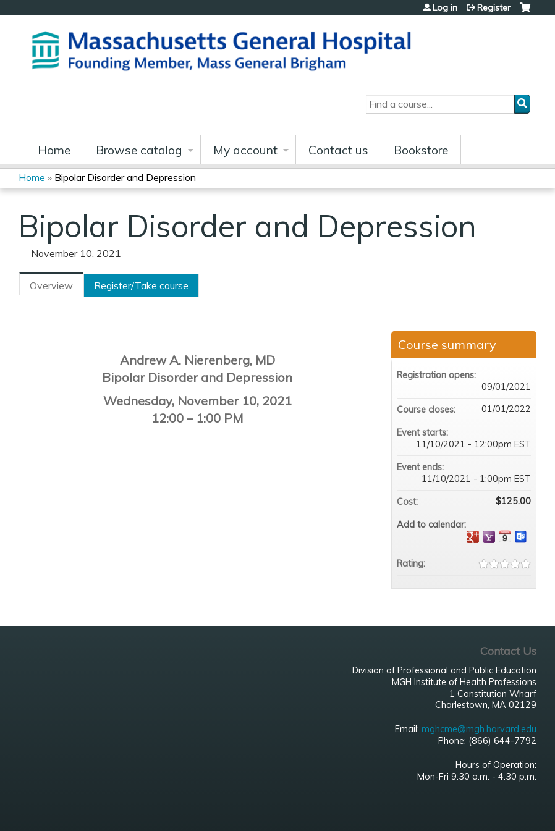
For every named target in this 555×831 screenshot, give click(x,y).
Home (54, 150)
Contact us (338, 150)
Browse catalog (139, 150)
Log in (445, 7)
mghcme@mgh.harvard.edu (479, 729)
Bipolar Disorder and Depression (125, 177)
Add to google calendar (473, 537)
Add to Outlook (521, 537)
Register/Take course (141, 285)
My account (245, 150)
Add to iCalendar (505, 536)
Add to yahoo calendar (489, 537)
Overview (51, 285)
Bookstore (421, 150)
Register (494, 7)
